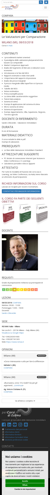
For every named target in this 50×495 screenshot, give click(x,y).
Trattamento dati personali (16, 429)
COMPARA (16, 302)
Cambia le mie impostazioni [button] (24, 489)
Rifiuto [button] (25, 485)
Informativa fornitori (13, 434)
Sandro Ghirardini (9, 313)
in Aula (9, 45)
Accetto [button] (25, 481)
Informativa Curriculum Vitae (16, 437)
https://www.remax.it (15, 342)
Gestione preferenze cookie (16, 439)
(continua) (18, 385)
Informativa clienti (12, 432)
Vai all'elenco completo (25, 401)
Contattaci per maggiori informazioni (21, 191)
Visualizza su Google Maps (13, 332)
